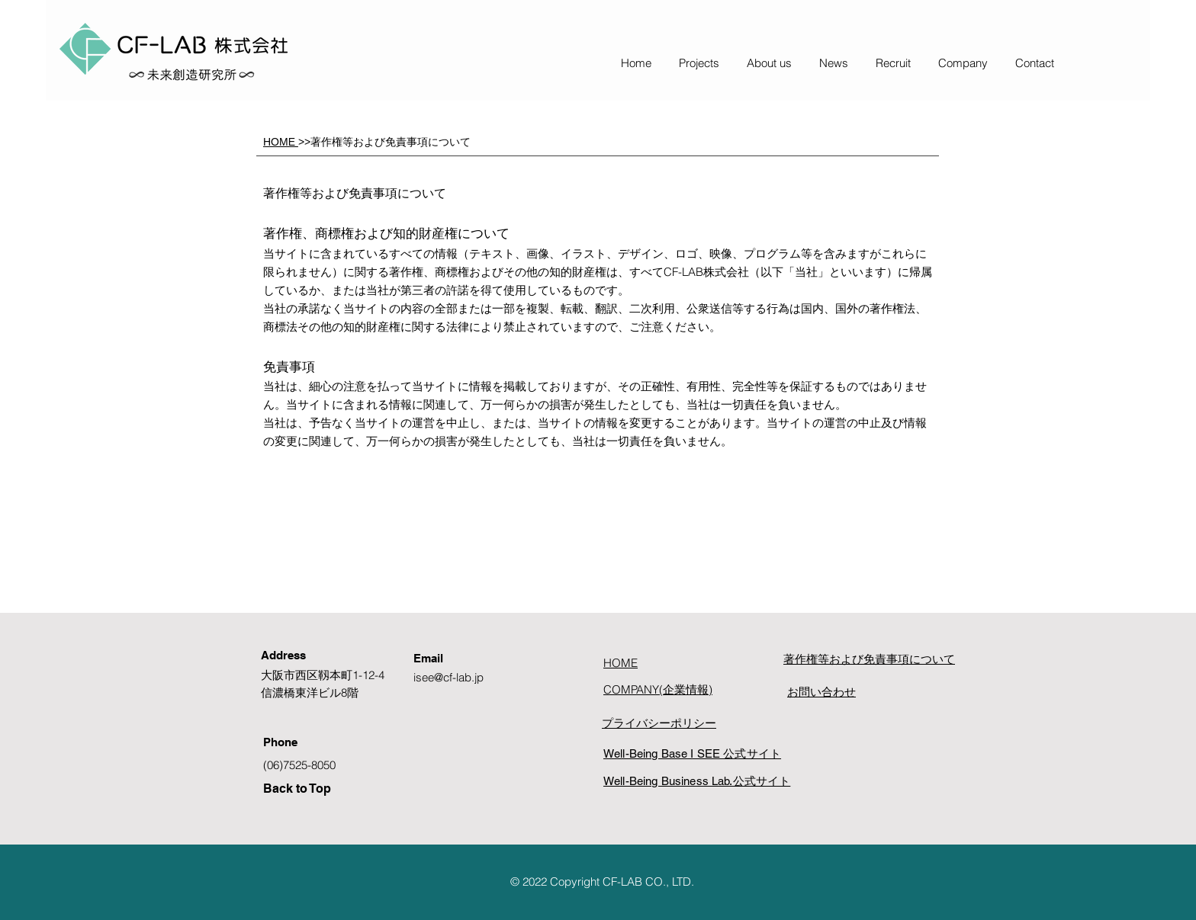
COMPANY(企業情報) (657, 689)
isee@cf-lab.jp (448, 677)
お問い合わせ (821, 691)
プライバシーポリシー (659, 723)
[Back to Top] (328, 789)
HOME (280, 142)
